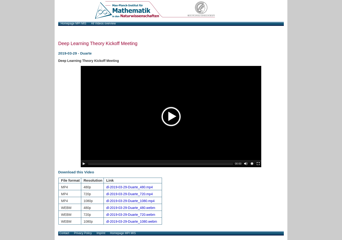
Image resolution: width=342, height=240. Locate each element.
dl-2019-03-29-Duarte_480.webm (130, 208)
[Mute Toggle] (246, 164)
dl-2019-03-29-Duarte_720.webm (130, 215)
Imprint (100, 233)
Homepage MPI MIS (123, 233)
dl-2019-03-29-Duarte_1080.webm (131, 221)
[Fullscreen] (258, 164)
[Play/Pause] (84, 164)
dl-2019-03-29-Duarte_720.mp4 (129, 194)
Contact (64, 233)
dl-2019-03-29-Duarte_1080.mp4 (130, 201)
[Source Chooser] (252, 164)
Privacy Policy (83, 233)
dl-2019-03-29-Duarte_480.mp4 (129, 187)
